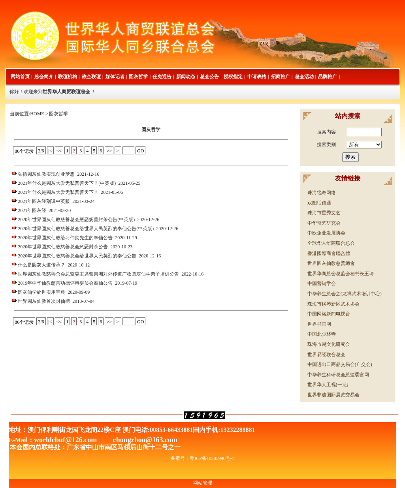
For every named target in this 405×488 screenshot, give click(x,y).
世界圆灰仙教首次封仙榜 (44, 301)
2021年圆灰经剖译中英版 (44, 201)
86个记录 (24, 151)
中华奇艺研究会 (324, 223)
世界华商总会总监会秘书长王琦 (340, 273)
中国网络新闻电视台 (328, 314)
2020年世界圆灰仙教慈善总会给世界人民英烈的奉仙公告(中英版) (86, 228)
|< (50, 151)
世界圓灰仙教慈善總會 (331, 263)
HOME (37, 113)
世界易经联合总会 (326, 354)
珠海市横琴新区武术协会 (333, 304)
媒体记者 (114, 76)
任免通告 (162, 76)
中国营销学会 (321, 283)
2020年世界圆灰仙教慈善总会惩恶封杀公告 (63, 247)
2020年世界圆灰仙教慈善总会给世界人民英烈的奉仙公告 (77, 256)
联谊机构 (67, 76)
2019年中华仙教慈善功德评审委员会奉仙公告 (65, 283)
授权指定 (233, 76)
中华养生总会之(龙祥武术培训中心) (344, 294)
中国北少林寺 (321, 334)
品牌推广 (327, 76)
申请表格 (256, 76)
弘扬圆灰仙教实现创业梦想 (46, 174)
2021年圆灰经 (32, 210)
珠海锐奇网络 (321, 192)
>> (109, 151)
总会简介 (43, 76)
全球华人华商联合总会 (331, 243)
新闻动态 (185, 76)
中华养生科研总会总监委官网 (338, 374)
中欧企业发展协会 (326, 233)
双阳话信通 (319, 203)
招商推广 (280, 76)
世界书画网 (319, 324)
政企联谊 (91, 76)
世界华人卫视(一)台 (327, 384)
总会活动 (304, 76)
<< (59, 151)
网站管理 (202, 483)
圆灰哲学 (138, 76)
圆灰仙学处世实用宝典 (41, 292)
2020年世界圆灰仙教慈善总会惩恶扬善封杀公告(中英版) (76, 219)
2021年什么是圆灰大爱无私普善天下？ (58, 192)
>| (118, 151)
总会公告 (209, 76)
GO (140, 151)
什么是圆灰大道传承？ (41, 265)
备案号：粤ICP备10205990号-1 (202, 458)
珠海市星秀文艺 (324, 213)
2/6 (41, 151)
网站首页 (20, 76)
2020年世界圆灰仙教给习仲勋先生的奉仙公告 (65, 237)
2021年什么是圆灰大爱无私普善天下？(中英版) (67, 183)
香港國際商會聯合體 (328, 253)
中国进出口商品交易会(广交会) (339, 364)
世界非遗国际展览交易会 (333, 395)
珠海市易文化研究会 (328, 344)
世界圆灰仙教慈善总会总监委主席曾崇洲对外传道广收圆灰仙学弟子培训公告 (98, 274)
